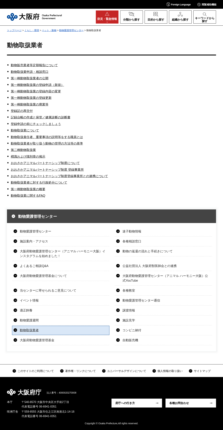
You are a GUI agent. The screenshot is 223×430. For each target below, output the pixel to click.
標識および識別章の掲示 (28, 156)
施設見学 (128, 320)
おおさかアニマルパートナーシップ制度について (45, 163)
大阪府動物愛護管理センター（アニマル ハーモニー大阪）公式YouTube (165, 278)
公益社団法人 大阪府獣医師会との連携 (149, 266)
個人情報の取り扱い (170, 370)
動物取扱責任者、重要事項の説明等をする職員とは (47, 137)
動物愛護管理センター (71, 30)
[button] (178, 4)
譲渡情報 (128, 310)
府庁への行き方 (125, 403)
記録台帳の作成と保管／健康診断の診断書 (40, 117)
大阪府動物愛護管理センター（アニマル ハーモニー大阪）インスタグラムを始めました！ (62, 254)
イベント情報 (29, 300)
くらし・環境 (31, 30)
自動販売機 (130, 340)
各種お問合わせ (179, 403)
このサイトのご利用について (36, 370)
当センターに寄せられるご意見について (48, 290)
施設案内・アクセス (34, 241)
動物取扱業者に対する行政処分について (39, 182)
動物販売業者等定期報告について (34, 65)
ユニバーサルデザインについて (126, 370)
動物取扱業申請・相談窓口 (29, 72)
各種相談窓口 (131, 241)
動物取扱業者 (29, 330)
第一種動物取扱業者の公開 (29, 78)
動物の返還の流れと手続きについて (147, 251)
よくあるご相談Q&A (34, 266)
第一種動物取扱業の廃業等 (29, 104)
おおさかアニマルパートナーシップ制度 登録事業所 (47, 169)
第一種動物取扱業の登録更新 (31, 98)
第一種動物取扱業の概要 (28, 189)
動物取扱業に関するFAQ (28, 195)
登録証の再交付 (22, 111)
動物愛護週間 (29, 320)
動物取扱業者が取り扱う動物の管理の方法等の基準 (47, 143)
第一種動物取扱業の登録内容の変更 (36, 91)
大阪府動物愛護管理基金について (43, 276)
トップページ (14, 30)
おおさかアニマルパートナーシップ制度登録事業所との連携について (59, 176)
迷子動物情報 (131, 231)
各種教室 (128, 290)
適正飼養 (26, 310)
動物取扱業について (25, 130)
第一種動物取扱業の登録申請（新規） (37, 85)
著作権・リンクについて (80, 370)
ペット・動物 (49, 30)
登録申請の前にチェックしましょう (36, 124)
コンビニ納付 (131, 330)
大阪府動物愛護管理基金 (37, 340)
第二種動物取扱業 (23, 150)
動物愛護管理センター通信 (141, 300)
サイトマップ (202, 370)
